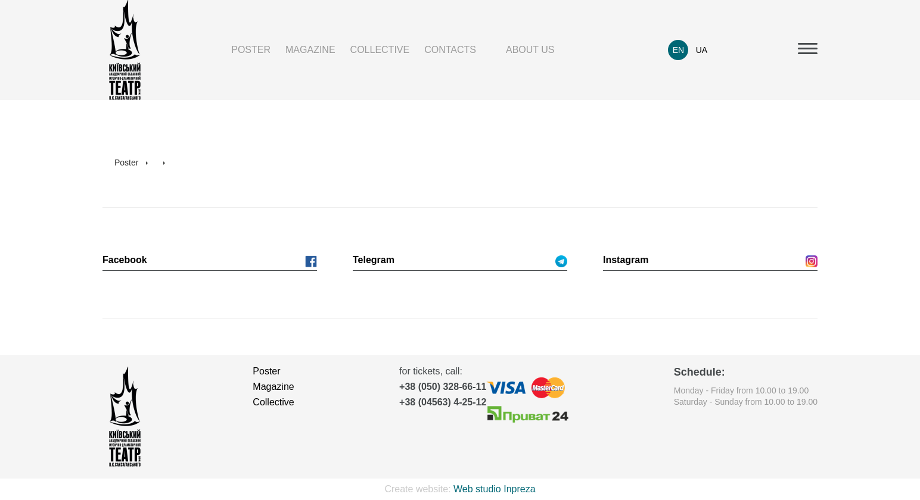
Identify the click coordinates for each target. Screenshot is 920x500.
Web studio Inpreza (494, 489)
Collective (380, 50)
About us (530, 50)
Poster (251, 50)
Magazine (310, 50)
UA (701, 50)
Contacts (450, 50)
